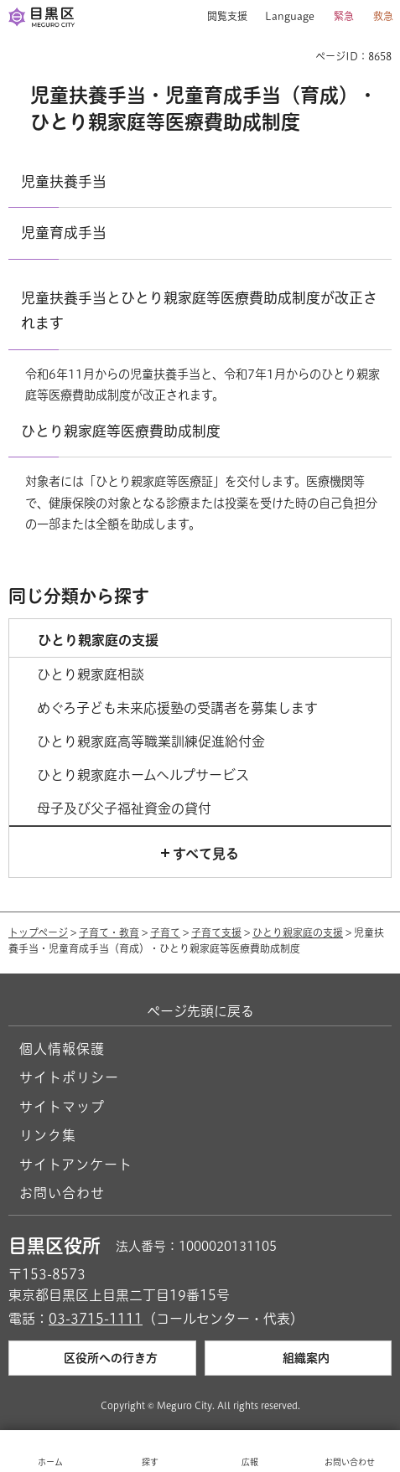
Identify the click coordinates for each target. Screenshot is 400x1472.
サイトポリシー (69, 1077)
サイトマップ (62, 1106)
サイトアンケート (75, 1164)
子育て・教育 (109, 932)
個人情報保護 (62, 1049)
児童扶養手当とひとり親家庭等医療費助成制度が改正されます (199, 310)
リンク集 (47, 1135)
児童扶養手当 (63, 181)
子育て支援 (216, 932)
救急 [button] (383, 16)
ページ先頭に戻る (200, 1011)
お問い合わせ (62, 1193)
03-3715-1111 (96, 1318)
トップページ (38, 932)
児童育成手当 (63, 232)
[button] (221, 16)
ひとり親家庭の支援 (297, 932)
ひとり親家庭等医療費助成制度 (121, 431)
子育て (165, 932)
